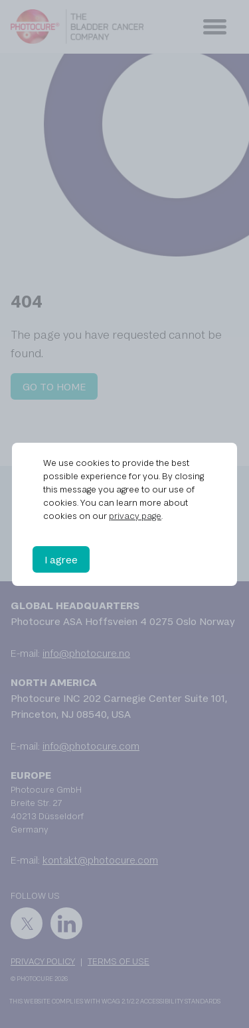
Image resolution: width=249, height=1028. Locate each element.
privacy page (135, 516)
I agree (61, 559)
